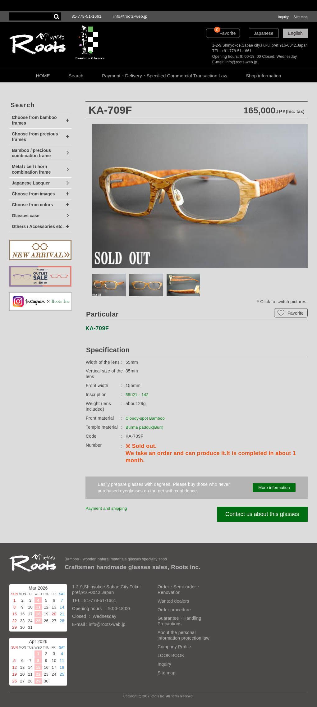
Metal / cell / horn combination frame (31, 169)
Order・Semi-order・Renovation (179, 589)
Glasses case (25, 215)
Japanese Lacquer (31, 182)
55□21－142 (138, 394)
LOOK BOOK (171, 655)
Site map (300, 17)
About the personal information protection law (183, 635)
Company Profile (174, 646)
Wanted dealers (173, 601)
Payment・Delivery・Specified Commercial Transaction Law (164, 75)
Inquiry (283, 17)
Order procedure (174, 609)
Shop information (263, 75)
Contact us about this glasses (259, 514)
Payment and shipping (107, 508)
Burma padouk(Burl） (147, 427)
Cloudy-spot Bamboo (147, 418)
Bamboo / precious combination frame (31, 153)
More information (274, 487)
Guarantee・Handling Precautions (179, 621)
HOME (43, 75)
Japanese (263, 33)
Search (76, 75)
